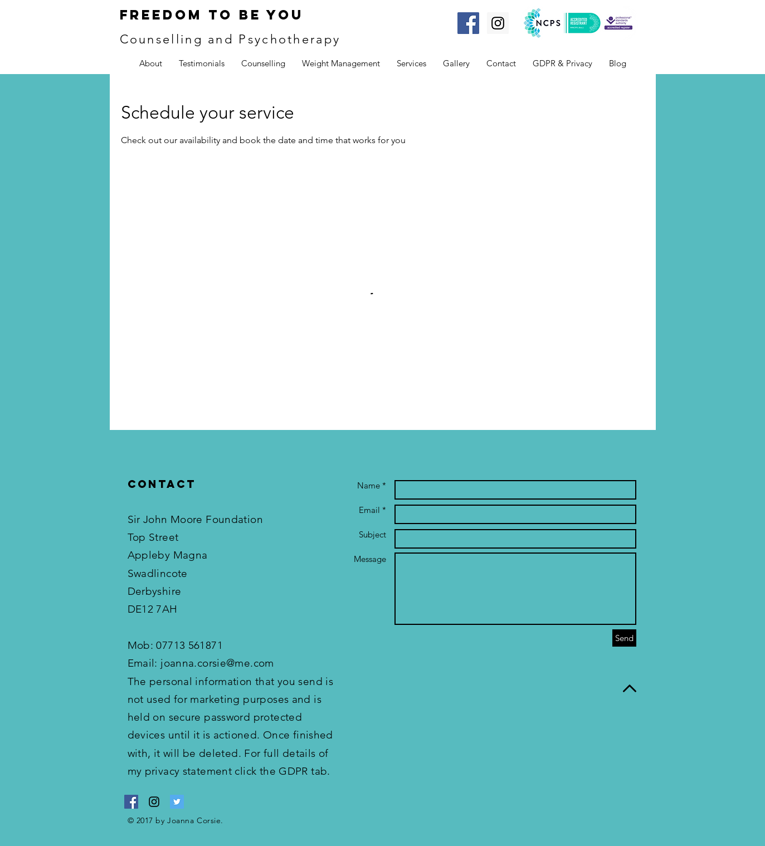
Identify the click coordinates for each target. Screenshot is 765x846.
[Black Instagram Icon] (154, 802)
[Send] (624, 638)
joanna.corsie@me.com (217, 663)
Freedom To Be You (212, 14)
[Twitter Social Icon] (177, 802)
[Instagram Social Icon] (498, 23)
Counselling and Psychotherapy (230, 39)
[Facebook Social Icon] (468, 23)
